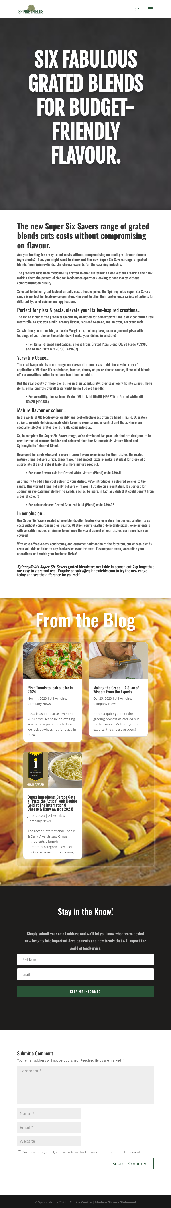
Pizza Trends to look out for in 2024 (50, 689)
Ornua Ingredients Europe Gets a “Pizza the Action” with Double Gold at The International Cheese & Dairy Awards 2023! (52, 803)
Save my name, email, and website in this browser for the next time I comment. (81, 1152)
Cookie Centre (81, 1202)
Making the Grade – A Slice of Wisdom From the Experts (116, 689)
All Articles (58, 698)
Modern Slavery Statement (115, 1202)
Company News (39, 704)
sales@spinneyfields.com (95, 571)
